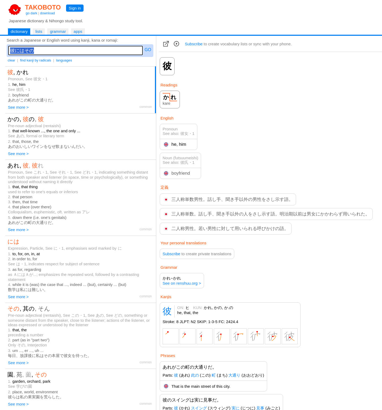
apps (78, 31)
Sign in (75, 8)
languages (64, 60)
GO (148, 49)
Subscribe (194, 44)
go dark (31, 13)
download (47, 13)
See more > (18, 107)
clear (11, 60)
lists (38, 31)
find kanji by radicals (35, 60)
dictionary (19, 31)
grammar (58, 31)
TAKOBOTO (43, 7)
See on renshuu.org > (182, 283)
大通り (234, 375)
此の (195, 375)
